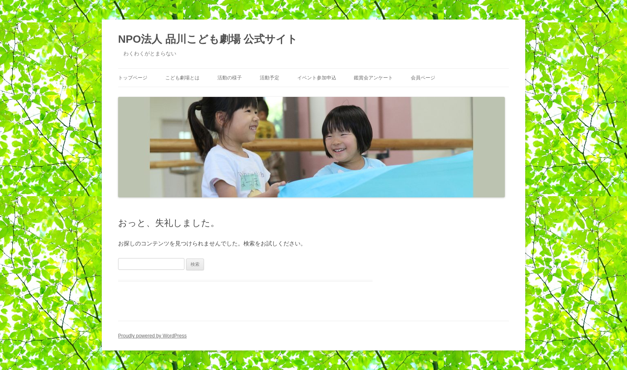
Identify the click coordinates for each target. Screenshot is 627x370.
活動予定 (269, 78)
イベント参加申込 (316, 78)
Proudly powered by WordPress (152, 336)
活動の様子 (229, 78)
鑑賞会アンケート (373, 78)
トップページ (132, 78)
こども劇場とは (182, 78)
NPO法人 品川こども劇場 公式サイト (208, 39)
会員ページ (423, 78)
